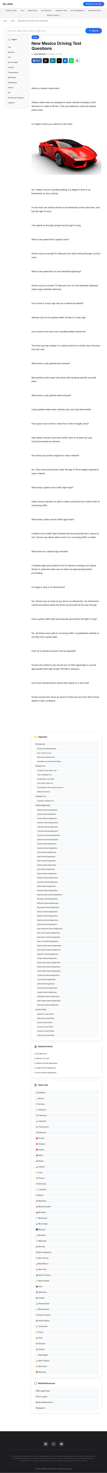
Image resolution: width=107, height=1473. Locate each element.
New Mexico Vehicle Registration (48, 937)
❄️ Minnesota (41, 1218)
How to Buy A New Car (45, 783)
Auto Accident (13, 62)
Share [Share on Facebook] (36, 61)
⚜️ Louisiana (41, 1190)
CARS (13, 21)
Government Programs (16, 98)
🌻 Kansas (40, 1178)
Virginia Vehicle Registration (47, 992)
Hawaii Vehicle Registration (46, 852)
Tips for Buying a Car (44, 775)
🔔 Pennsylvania (42, 1304)
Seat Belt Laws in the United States (49, 761)
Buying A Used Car (43, 792)
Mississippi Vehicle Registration (48, 907)
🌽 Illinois (40, 1161)
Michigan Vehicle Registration (47, 899)
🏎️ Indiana (40, 1167)
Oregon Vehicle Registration (47, 958)
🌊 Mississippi (42, 1224)
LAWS (5, 21)
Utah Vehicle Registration (46, 984)
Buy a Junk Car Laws (44, 753)
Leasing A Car (41, 796)
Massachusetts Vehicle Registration (49, 895)
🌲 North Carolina (43, 1275)
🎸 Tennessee (42, 1327)
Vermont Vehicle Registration (47, 988)
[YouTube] (61, 1444)
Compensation (13, 72)
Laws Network (40, 54)
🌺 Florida (40, 1138)
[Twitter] (53, 1444)
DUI (9, 93)
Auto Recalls (46, 10)
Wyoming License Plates (45, 1018)
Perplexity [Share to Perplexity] (52, 61)
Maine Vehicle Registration (46, 886)
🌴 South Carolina (43, 1315)
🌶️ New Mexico (42, 1264)
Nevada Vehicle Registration (47, 924)
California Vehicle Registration (47, 827)
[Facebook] (45, 1444)
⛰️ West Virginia (42, 1361)
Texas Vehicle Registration (46, 980)
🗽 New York (41, 1269)
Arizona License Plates (45, 1027)
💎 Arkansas (41, 1110)
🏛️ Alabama (40, 1093)
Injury (35, 37)
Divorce (10, 88)
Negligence (40, 1408)
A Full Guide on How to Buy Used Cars (50, 787)
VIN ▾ (22, 10)
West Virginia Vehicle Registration (49, 1001)
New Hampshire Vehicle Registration (50, 929)
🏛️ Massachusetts (43, 1207)
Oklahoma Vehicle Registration (47, 954)
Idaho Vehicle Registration (46, 857)
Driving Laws (40, 744)
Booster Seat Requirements (46, 749)
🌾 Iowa (39, 1172)
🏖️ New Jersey (42, 1258)
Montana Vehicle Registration (47, 916)
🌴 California (41, 1115)
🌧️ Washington (42, 1355)
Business (11, 52)
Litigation (11, 103)
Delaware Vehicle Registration (47, 840)
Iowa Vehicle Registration (46, 869)
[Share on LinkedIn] (65, 60)
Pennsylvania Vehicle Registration (48, 963)
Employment (12, 83)
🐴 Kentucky (41, 1184)
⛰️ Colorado (41, 1121)
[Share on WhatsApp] (71, 60)
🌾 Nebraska (41, 1241)
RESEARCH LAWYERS (93, 4)
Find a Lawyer (41, 1397)
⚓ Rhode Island (42, 1309)
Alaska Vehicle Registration (46, 814)
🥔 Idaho (39, 1155)
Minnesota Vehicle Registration (48, 903)
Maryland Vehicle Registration (47, 890)
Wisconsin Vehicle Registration (48, 1005)
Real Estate (12, 77)
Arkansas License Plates (45, 1031)
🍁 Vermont (40, 1344)
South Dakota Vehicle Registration (49, 971)
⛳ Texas (39, 1332)
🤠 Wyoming (41, 1372)
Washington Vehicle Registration (48, 996)
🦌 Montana (41, 1235)
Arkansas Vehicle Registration (47, 823)
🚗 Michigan (41, 1212)
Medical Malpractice (44, 1402)
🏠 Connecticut (42, 1127)
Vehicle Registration (43, 805)
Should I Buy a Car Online (45, 779)
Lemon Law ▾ (32, 10)
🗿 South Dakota (42, 1321)
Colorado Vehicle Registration (47, 831)
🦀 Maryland (41, 1201)
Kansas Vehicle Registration (46, 874)
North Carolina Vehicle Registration (49, 946)
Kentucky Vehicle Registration (47, 878)
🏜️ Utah (39, 1338)
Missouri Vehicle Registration (47, 912)
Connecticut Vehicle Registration (48, 835)
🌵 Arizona (40, 1104)
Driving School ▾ (53, 15)
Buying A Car (40, 766)
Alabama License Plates (45, 1014)
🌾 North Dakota (42, 1281)
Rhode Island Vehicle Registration (48, 967)
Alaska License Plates (44, 1022)
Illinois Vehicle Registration (46, 861)
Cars (9, 47)
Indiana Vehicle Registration (46, 865)
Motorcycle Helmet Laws (46, 757)
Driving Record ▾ (94, 10)
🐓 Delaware (41, 1133)
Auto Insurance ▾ (78, 10)
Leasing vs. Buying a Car (45, 801)
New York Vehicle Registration (47, 941)
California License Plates (45, 1035)
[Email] (77, 60)
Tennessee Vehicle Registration (48, 975)
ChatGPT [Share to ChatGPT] (45, 61)
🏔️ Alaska (40, 1098)
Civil (9, 57)
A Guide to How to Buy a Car (47, 770)
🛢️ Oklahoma (41, 1292)
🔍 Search (93, 31)
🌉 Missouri (40, 1230)
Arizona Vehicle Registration (47, 818)
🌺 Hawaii (40, 1150)
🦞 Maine (39, 1195)
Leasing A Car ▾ (61, 10)
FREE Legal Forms (43, 1391)
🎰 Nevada (40, 1247)
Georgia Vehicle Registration (47, 848)
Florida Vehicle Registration (46, 844)
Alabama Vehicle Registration (47, 810)
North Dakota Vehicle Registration (48, 950)
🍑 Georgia (40, 1144)
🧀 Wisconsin (41, 1366)
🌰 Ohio (39, 1287)
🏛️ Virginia (40, 1349)
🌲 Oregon (40, 1298)
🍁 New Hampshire (43, 1252)
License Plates (41, 1010)
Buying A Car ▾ (11, 10)
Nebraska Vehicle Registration (47, 920)
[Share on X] (59, 60)
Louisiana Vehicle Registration (47, 882)
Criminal (11, 67)
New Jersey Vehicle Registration (48, 933)
